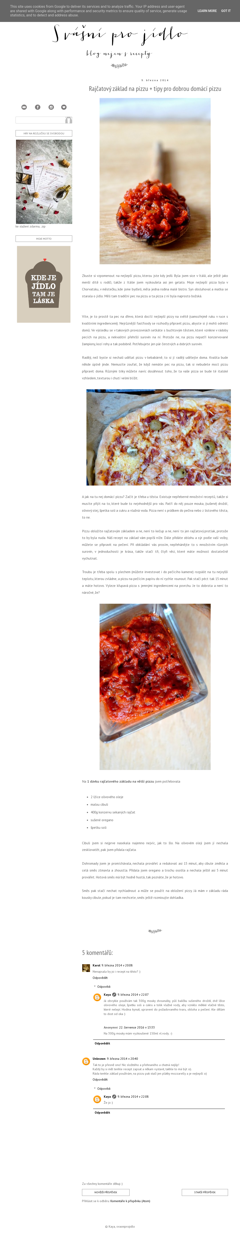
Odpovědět (100, 978)
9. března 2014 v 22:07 (133, 995)
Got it (226, 11)
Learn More (207, 11)
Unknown (99, 1059)
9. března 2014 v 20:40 (122, 1059)
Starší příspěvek (205, 1192)
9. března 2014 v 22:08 (133, 1097)
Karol (96, 965)
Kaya (107, 995)
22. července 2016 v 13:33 (137, 1027)
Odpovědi (103, 987)
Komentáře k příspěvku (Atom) (130, 1201)
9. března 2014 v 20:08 (117, 965)
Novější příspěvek (105, 1192)
